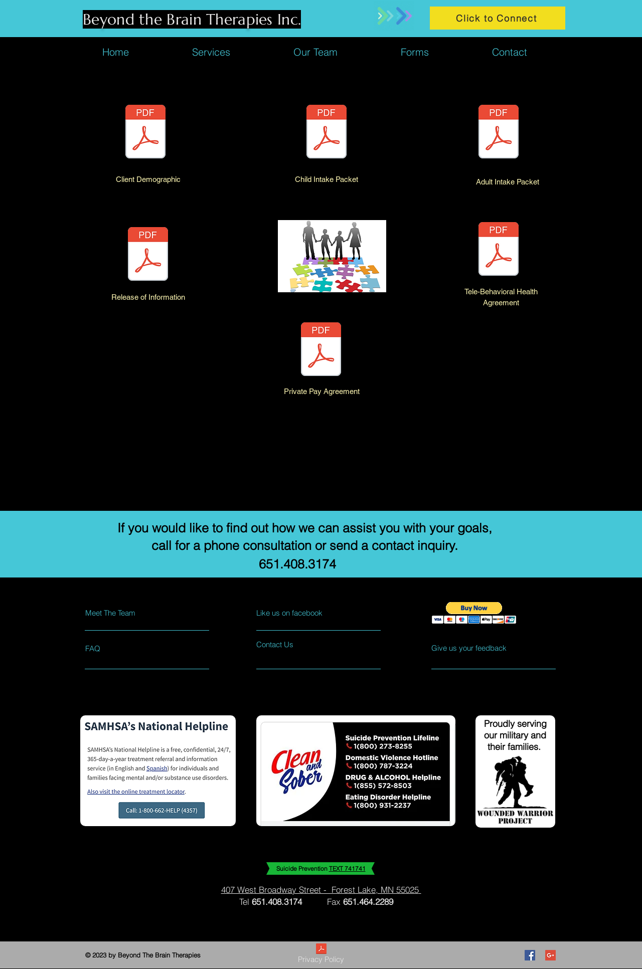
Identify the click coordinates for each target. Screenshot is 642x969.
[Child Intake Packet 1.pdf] (326, 133)
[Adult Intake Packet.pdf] (498, 133)
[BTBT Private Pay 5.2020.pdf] (321, 350)
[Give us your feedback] (473, 648)
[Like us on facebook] (301, 613)
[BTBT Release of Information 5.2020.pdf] (148, 255)
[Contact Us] (294, 644)
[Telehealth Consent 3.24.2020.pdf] (498, 250)
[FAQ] (114, 648)
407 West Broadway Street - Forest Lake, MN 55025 (320, 889)
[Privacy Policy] (321, 955)
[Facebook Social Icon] (530, 955)
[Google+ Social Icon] (550, 955)
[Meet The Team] (128, 613)
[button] (474, 613)
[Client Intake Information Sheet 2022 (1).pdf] (145, 133)
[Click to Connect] (497, 18)
